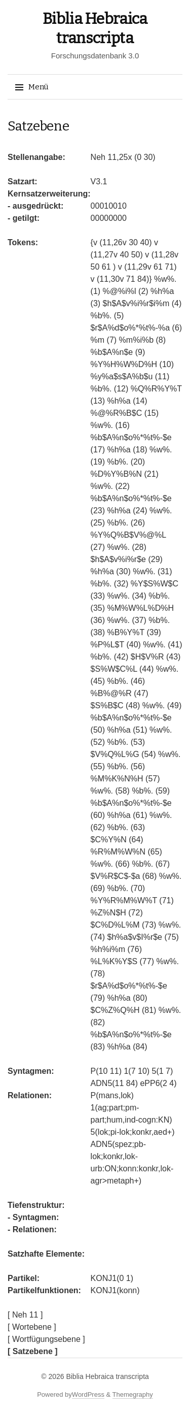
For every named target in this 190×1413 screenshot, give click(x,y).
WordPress (88, 1394)
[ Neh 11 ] (25, 1314)
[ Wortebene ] (32, 1327)
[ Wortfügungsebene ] (46, 1339)
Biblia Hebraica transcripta (107, 1376)
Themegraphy (132, 1394)
